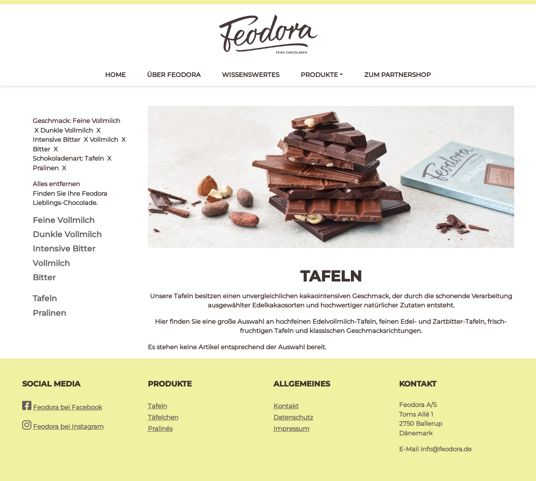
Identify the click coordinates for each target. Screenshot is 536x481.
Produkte (319, 75)
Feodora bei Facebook (67, 407)
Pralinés (160, 428)
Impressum (291, 428)
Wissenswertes (250, 75)
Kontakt (286, 406)
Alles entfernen (56, 121)
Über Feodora (174, 75)
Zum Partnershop (397, 75)
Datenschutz (293, 417)
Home (115, 75)
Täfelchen (163, 417)
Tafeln (157, 406)
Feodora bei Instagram (68, 426)
